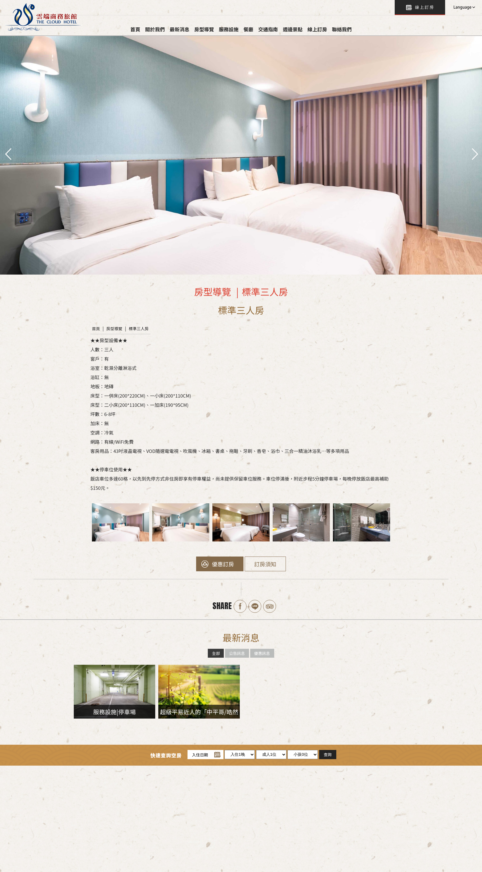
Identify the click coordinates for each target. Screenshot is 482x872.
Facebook (240, 606)
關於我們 (155, 29)
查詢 (420, 7)
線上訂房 (317, 29)
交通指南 (268, 29)
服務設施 (229, 29)
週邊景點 (292, 29)
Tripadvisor (269, 606)
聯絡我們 (342, 29)
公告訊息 (237, 653)
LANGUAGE (463, 7)
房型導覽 (204, 29)
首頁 (135, 29)
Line (254, 606)
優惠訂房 (223, 564)
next (474, 153)
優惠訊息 (262, 653)
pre (7, 153)
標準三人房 (139, 328)
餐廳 (248, 29)
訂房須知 (265, 564)
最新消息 (179, 29)
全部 (216, 653)
